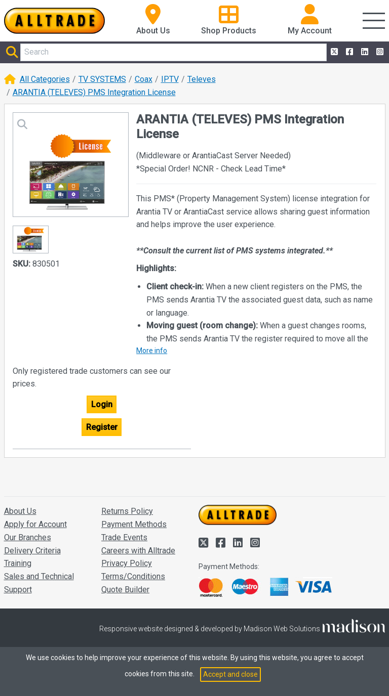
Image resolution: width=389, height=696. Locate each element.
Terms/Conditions (133, 576)
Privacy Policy (126, 563)
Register (102, 427)
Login (101, 404)
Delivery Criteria (32, 550)
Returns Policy (127, 511)
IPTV (170, 79)
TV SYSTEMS (102, 79)
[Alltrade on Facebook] (348, 52)
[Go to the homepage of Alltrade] (54, 21)
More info (151, 350)
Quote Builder (125, 589)
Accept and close (230, 674)
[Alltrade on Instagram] (378, 52)
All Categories (45, 79)
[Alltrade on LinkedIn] (363, 52)
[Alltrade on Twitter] (333, 52)
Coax (143, 79)
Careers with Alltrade (138, 550)
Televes (201, 79)
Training (17, 563)
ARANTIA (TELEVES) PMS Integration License (94, 92)
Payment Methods (134, 524)
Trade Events (124, 537)
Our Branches (27, 537)
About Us (20, 511)
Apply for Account (35, 524)
